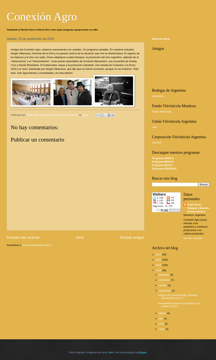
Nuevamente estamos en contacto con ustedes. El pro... (179, 305)
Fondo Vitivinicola (161, 111)
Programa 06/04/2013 (164, 168)
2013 (159, 254)
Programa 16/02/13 (163, 158)
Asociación (158, 96)
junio (162, 323)
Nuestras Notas (161, 38)
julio (161, 318)
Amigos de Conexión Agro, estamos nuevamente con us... (177, 296)
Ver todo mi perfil (193, 238)
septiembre (165, 290)
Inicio (80, 237)
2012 (159, 259)
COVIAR (156, 142)
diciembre (164, 274)
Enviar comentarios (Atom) (36, 245)
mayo (162, 329)
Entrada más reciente (23, 237)
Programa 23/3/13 (162, 165)
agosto (163, 313)
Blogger (142, 352)
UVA (154, 127)
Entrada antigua (132, 237)
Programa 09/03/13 (163, 161)
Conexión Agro (42, 16)
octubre (163, 285)
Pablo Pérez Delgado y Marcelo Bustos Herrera (198, 208)
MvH (111, 352)
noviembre (165, 280)
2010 (159, 270)
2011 (159, 265)
